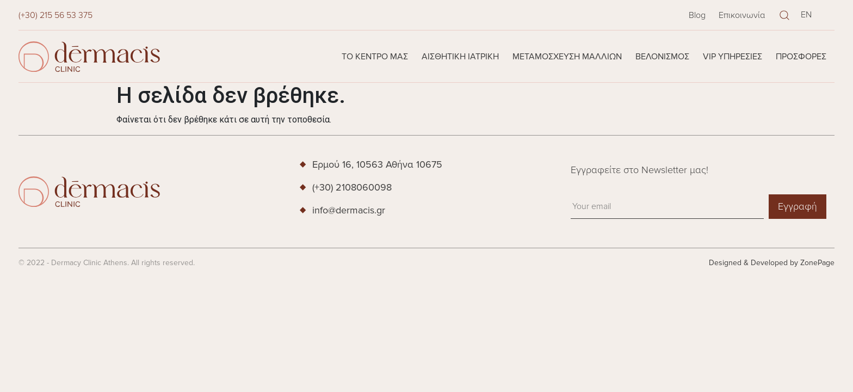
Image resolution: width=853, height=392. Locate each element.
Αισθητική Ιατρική (460, 56)
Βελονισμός (662, 56)
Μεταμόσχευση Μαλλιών (567, 56)
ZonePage (817, 262)
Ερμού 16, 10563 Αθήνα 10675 (377, 164)
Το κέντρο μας (375, 56)
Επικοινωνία (742, 15)
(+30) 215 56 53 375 (55, 15)
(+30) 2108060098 (352, 187)
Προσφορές (801, 56)
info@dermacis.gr (348, 210)
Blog (697, 15)
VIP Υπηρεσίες (732, 56)
